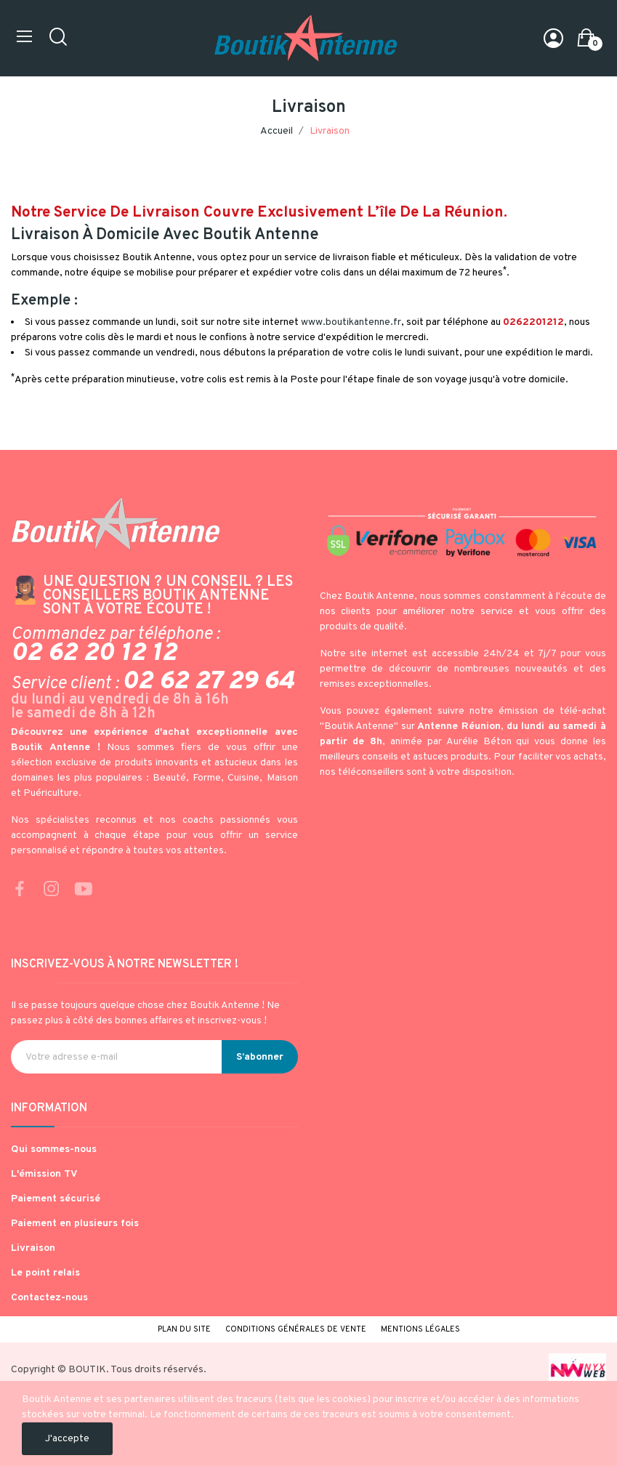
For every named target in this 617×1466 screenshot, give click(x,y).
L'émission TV (44, 1174)
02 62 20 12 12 (94, 653)
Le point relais (45, 1273)
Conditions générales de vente (295, 1329)
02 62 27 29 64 (208, 681)
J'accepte (67, 1439)
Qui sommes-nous (54, 1149)
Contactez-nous (49, 1298)
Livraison (33, 1248)
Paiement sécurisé (55, 1199)
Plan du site (184, 1329)
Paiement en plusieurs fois (75, 1223)
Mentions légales (420, 1329)
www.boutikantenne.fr (351, 322)
